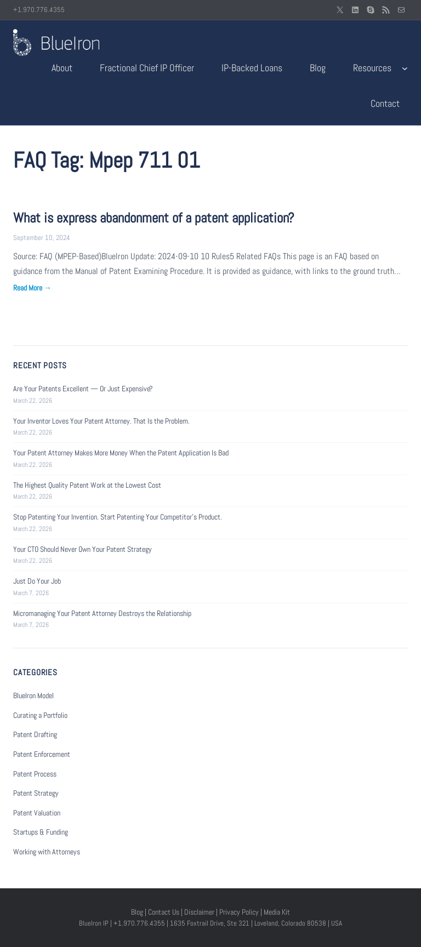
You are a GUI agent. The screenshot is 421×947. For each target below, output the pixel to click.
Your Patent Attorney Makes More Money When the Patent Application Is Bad (121, 453)
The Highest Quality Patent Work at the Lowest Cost (87, 485)
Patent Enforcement (41, 754)
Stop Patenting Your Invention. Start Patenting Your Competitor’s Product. (117, 517)
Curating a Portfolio (40, 715)
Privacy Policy (239, 912)
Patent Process (34, 774)
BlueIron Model (33, 695)
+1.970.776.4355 (39, 9)
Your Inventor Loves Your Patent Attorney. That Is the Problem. (101, 421)
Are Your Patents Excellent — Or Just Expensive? (83, 388)
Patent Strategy (36, 793)
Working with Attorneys (46, 852)
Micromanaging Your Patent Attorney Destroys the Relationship (102, 613)
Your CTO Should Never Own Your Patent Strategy (82, 549)
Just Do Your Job (37, 581)
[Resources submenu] (405, 68)
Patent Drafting (35, 734)
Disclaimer (199, 912)
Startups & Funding (40, 832)
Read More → (32, 288)
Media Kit (277, 912)
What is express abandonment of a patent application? (153, 217)
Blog (137, 912)
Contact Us (163, 912)
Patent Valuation (36, 813)
